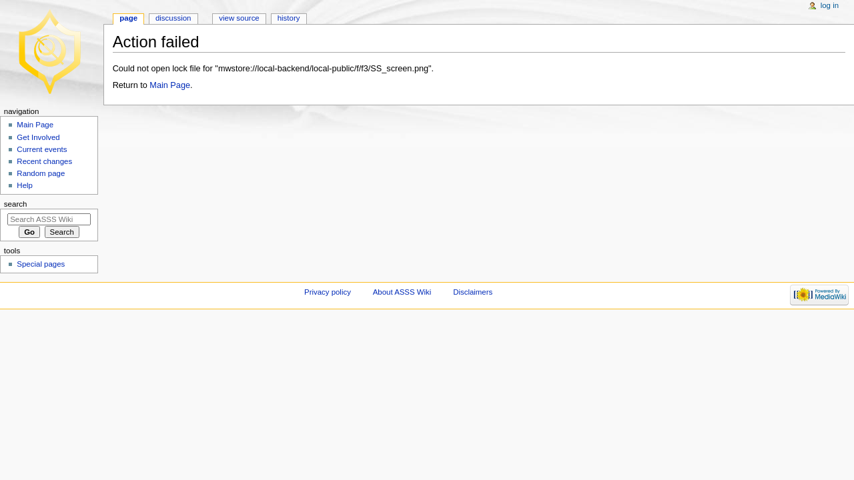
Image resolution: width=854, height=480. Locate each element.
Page (128, 18)
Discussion (173, 18)
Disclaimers (472, 292)
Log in (830, 5)
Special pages (41, 264)
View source (239, 18)
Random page (41, 173)
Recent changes (44, 161)
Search (15, 204)
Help (25, 185)
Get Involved (38, 137)
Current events (42, 149)
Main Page (169, 85)
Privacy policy (327, 292)
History (289, 18)
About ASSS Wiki (402, 292)
